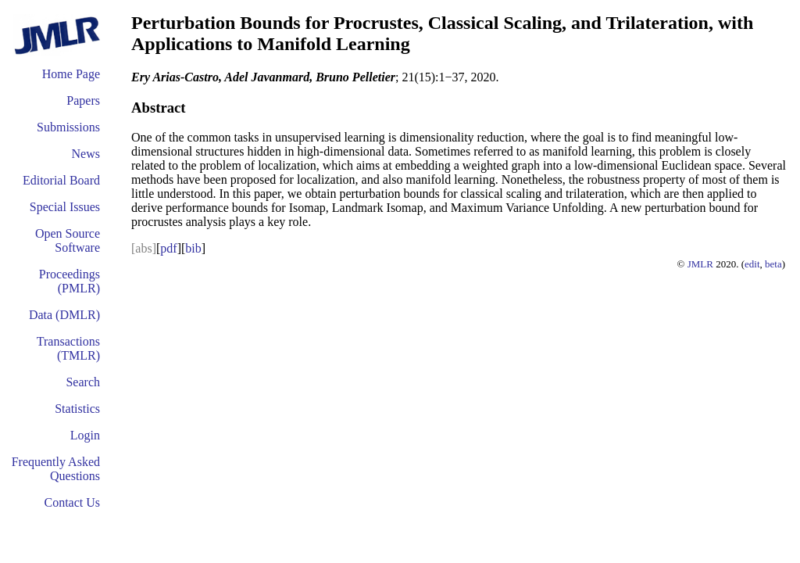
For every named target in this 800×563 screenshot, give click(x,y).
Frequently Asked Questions (56, 468)
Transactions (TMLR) (68, 348)
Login (85, 435)
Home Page (71, 74)
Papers (83, 100)
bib (193, 248)
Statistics (77, 408)
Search (83, 382)
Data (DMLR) (64, 314)
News (86, 153)
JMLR (700, 264)
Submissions (68, 127)
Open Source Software (67, 240)
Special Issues (65, 206)
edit (752, 264)
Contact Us (72, 502)
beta (773, 264)
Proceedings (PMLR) (69, 281)
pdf (168, 248)
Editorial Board (61, 180)
